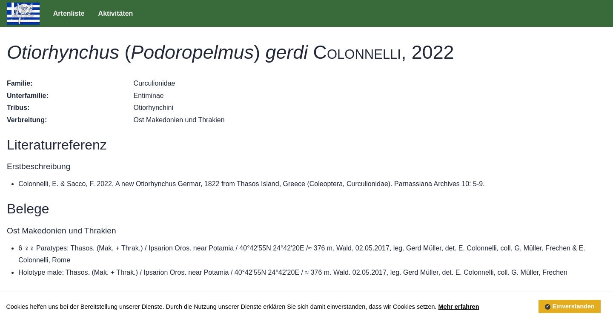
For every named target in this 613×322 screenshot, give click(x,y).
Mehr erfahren (458, 306)
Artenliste (69, 13)
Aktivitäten (115, 13)
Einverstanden (574, 306)
